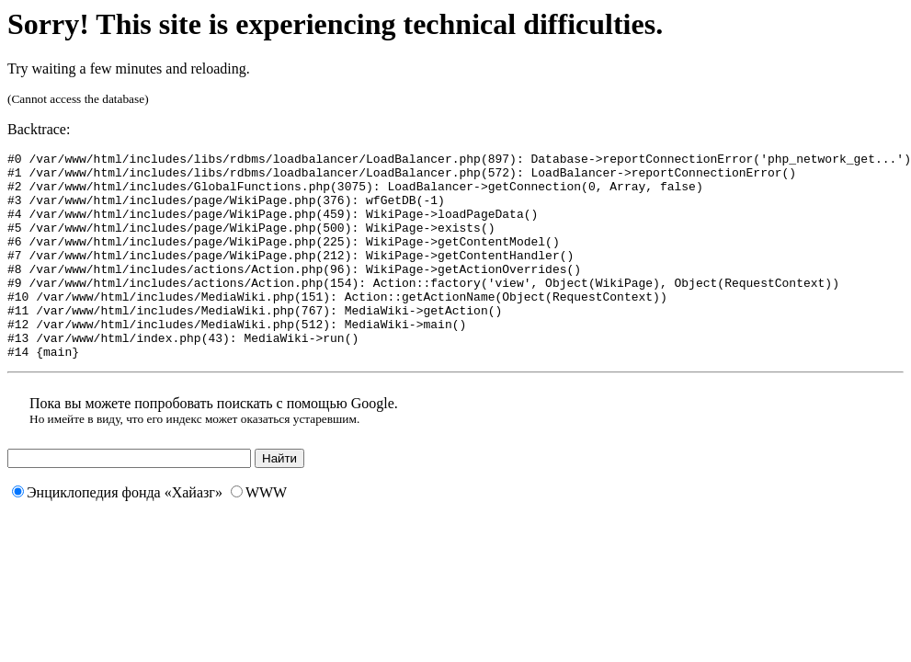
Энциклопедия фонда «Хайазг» (117, 534)
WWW (259, 534)
